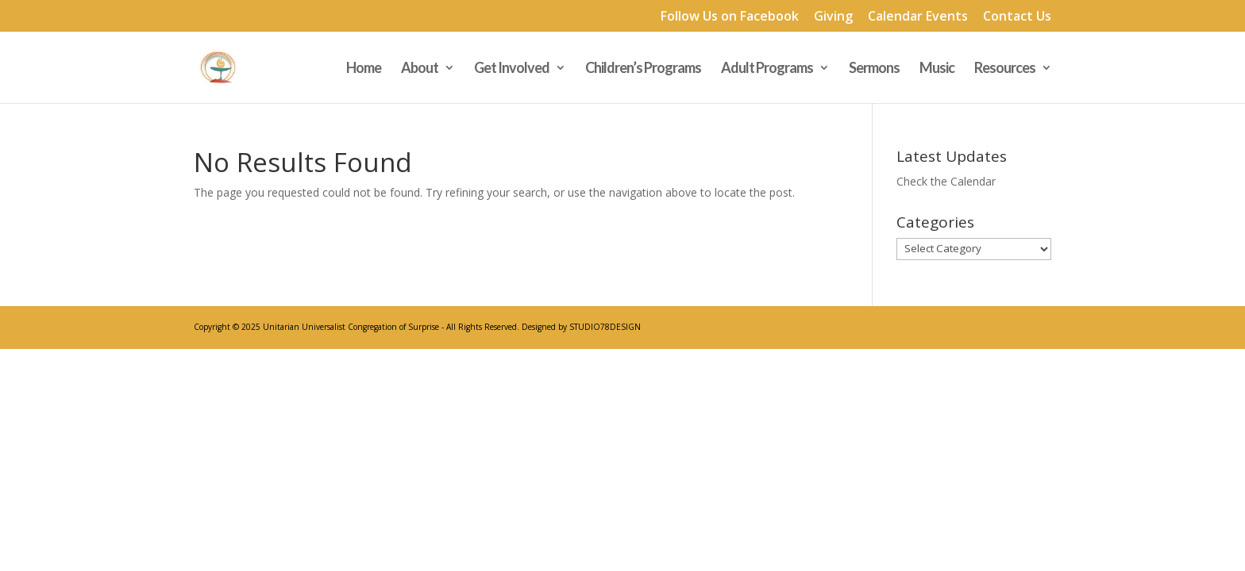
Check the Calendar (946, 181)
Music (936, 69)
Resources (1004, 69)
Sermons (874, 69)
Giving (833, 17)
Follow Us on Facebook (730, 17)
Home (363, 69)
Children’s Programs (643, 69)
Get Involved (511, 69)
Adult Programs (767, 69)
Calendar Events (918, 17)
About (419, 69)
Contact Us (1017, 17)
